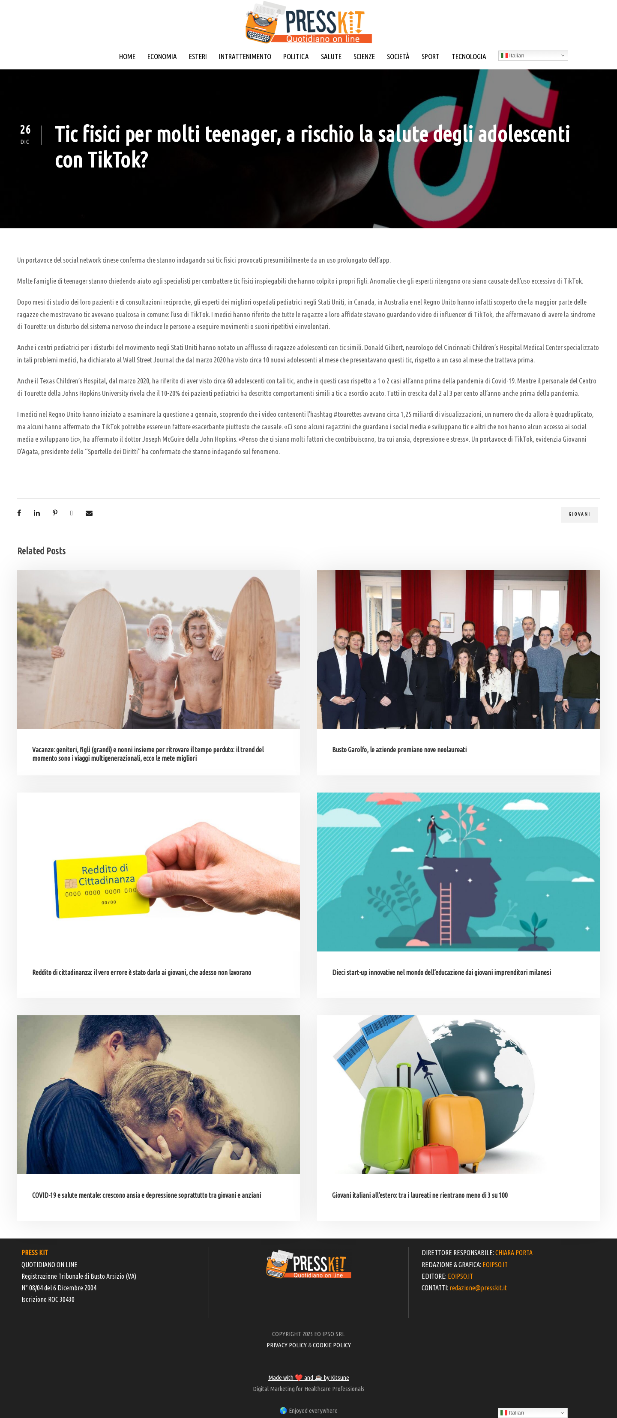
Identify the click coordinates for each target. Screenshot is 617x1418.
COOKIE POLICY (332, 1345)
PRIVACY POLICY (287, 1345)
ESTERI (198, 56)
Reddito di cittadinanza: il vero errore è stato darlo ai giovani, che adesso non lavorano (141, 972)
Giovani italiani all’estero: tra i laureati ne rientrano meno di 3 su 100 (420, 1195)
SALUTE (331, 56)
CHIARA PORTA (514, 1252)
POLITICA (296, 56)
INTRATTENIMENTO (245, 56)
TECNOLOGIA (469, 56)
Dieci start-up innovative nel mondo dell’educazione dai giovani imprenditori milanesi (441, 972)
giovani (579, 514)
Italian (512, 55)
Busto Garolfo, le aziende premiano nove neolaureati (399, 750)
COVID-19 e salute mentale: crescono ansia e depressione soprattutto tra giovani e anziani (146, 1195)
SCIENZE (364, 56)
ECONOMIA (162, 56)
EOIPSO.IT (495, 1264)
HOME (127, 56)
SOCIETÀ (398, 56)
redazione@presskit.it (478, 1288)
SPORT (431, 56)
